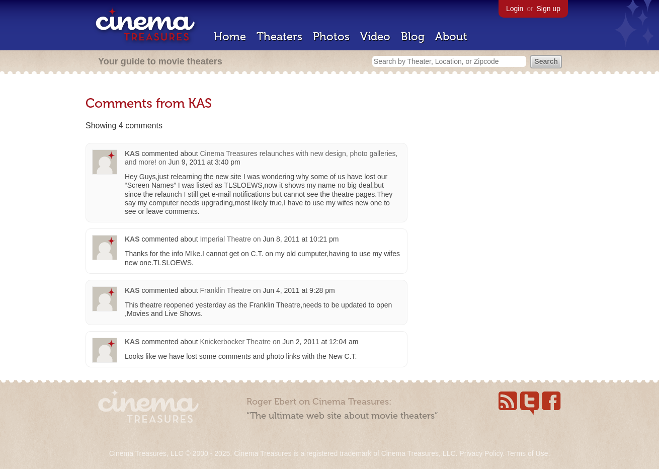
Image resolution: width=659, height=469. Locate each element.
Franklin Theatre (225, 290)
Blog (413, 36)
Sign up (548, 9)
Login (514, 9)
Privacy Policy (481, 453)
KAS (132, 153)
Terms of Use (527, 453)
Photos (331, 36)
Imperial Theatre (225, 239)
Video (375, 36)
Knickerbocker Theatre (235, 342)
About (451, 36)
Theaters (279, 36)
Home (230, 36)
